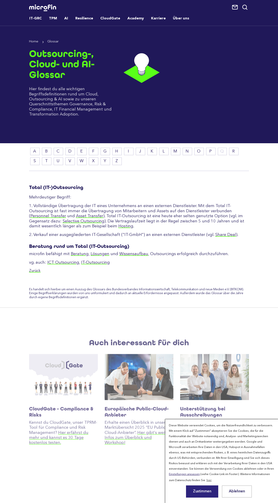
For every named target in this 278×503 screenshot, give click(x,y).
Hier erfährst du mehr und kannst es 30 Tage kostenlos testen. (58, 452)
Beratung (80, 254)
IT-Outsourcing (95, 263)
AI (66, 18)
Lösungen (100, 254)
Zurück (35, 271)
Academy (135, 18)
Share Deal (225, 235)
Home (33, 41)
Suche (245, 7)
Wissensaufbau (133, 254)
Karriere (158, 18)
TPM (53, 18)
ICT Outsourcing (63, 263)
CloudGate (110, 18)
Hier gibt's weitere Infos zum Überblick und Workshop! (138, 452)
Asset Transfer (89, 216)
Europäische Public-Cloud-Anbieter (137, 426)
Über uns (181, 18)
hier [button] (209, 480)
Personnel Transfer (48, 216)
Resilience (84, 18)
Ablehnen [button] (237, 491)
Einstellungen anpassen (184, 474)
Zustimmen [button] (202, 491)
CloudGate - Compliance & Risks (61, 426)
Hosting (125, 226)
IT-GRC (35, 18)
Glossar (53, 41)
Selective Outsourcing (83, 221)
